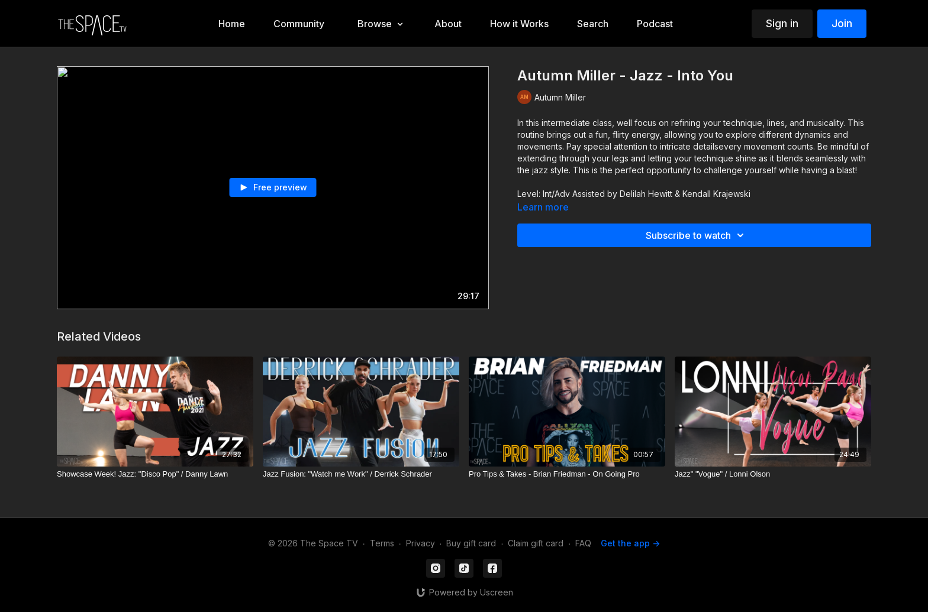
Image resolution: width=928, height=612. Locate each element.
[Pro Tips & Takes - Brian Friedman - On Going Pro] (567, 474)
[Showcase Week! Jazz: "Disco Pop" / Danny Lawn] (155, 474)
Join (842, 23)
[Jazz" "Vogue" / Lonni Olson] (773, 474)
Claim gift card (535, 543)
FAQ (583, 543)
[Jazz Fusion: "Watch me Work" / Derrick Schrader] (361, 474)
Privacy (420, 543)
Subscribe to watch (696, 235)
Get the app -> (630, 543)
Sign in (782, 23)
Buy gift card (471, 543)
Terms (382, 543)
